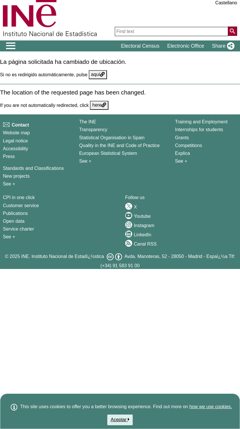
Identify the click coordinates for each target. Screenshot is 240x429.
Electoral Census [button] (140, 46)
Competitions (188, 145)
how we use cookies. (210, 406)
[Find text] (171, 31)
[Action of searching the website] (232, 31)
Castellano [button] (226, 2)
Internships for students (199, 129)
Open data (14, 221)
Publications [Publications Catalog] (15, 213)
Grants (182, 137)
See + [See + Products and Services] (9, 236)
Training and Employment (201, 121)
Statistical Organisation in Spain (112, 137)
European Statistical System (108, 153)
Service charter (18, 228)
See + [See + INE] (85, 161)
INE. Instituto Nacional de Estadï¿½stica (62, 256)
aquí (98, 74)
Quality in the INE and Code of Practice (119, 145)
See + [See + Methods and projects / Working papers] (9, 183)
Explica (182, 153)
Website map (16, 132)
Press (9, 156)
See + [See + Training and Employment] (181, 161)
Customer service (21, 205)
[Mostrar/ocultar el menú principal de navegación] (10, 46)
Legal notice (15, 140)
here (99, 105)
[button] (222, 46)
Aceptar (120, 419)
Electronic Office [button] (185, 46)
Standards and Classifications (33, 168)
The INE (87, 121)
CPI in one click (19, 197)
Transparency (93, 129)
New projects (16, 176)
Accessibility (15, 148)
